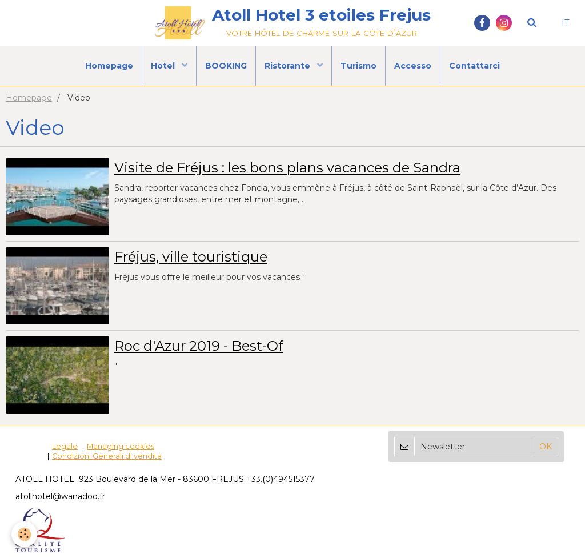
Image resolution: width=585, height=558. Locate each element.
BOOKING (226, 66)
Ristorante (288, 66)
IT (565, 23)
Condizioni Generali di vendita (107, 456)
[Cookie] (24, 534)
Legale (65, 446)
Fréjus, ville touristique (190, 256)
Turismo (358, 66)
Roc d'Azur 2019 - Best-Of (198, 346)
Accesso (412, 66)
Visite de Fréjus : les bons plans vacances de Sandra (287, 167)
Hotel (164, 66)
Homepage (109, 66)
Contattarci (474, 66)
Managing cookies (120, 446)
